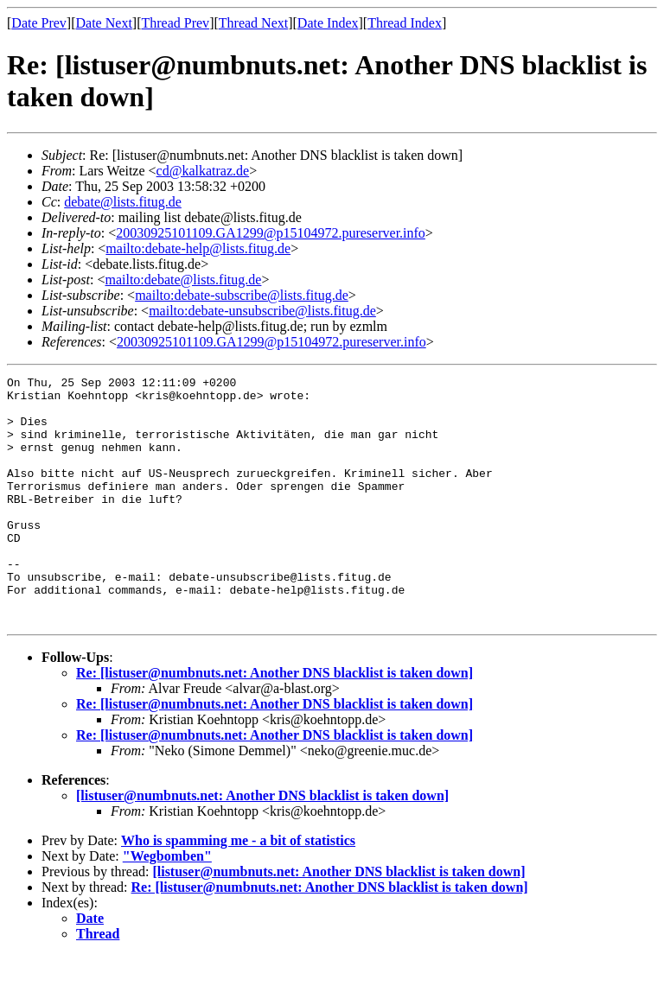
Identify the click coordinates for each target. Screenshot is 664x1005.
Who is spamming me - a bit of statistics (238, 889)
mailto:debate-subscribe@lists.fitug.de (241, 295)
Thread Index (404, 23)
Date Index (328, 23)
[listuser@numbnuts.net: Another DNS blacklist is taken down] (262, 844)
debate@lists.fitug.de (123, 201)
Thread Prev (175, 23)
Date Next (104, 23)
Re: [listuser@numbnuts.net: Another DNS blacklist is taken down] (274, 722)
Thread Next (253, 23)
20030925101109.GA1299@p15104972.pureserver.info (270, 233)
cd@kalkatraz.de (203, 170)
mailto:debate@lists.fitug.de (183, 279)
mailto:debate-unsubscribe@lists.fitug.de (262, 310)
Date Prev (39, 23)
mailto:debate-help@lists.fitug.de (197, 248)
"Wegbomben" (167, 905)
